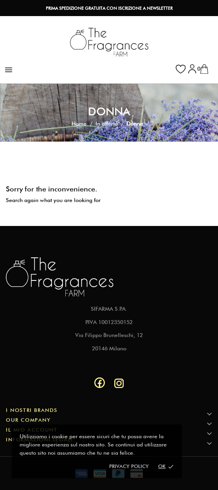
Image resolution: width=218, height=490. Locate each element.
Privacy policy (129, 466)
